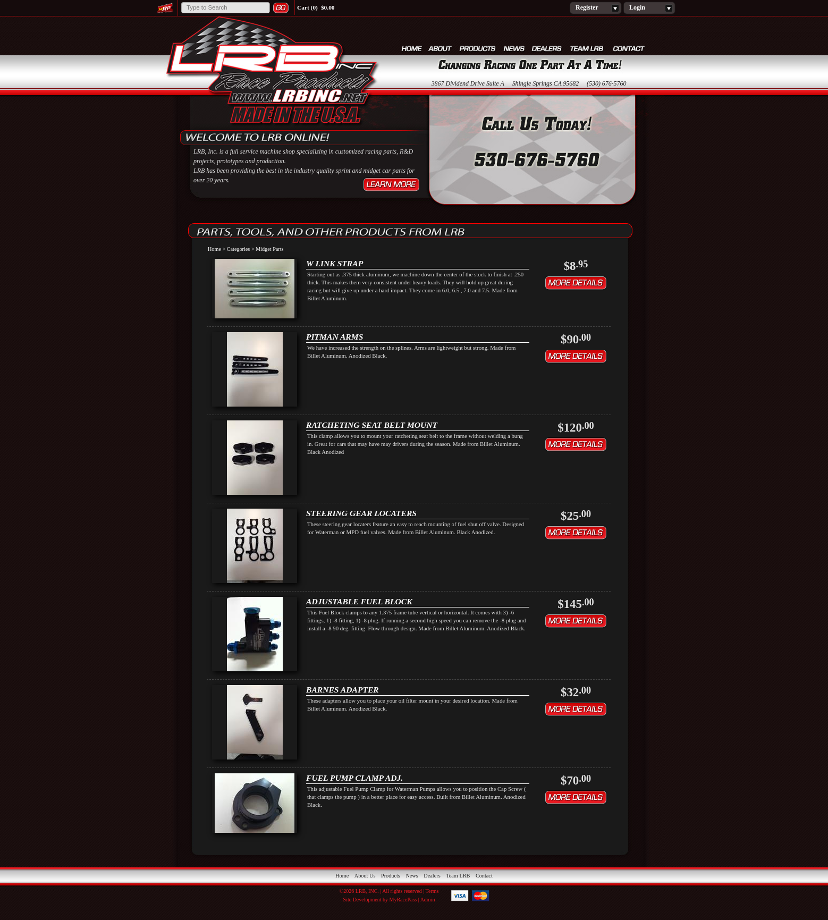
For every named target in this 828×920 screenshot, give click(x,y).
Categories (238, 249)
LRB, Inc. (272, 72)
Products (478, 48)
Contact (629, 48)
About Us (440, 48)
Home (411, 48)
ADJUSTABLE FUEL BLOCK (359, 601)
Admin (427, 899)
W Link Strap (334, 263)
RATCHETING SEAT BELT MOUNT (371, 424)
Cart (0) (307, 7)
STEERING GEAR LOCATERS (361, 513)
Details (576, 283)
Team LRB (588, 48)
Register (595, 8)
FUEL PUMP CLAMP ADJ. (354, 777)
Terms (432, 891)
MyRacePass (403, 899)
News (514, 48)
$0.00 (328, 7)
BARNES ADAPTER (342, 689)
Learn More (391, 184)
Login (649, 8)
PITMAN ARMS (334, 336)
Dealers (547, 48)
